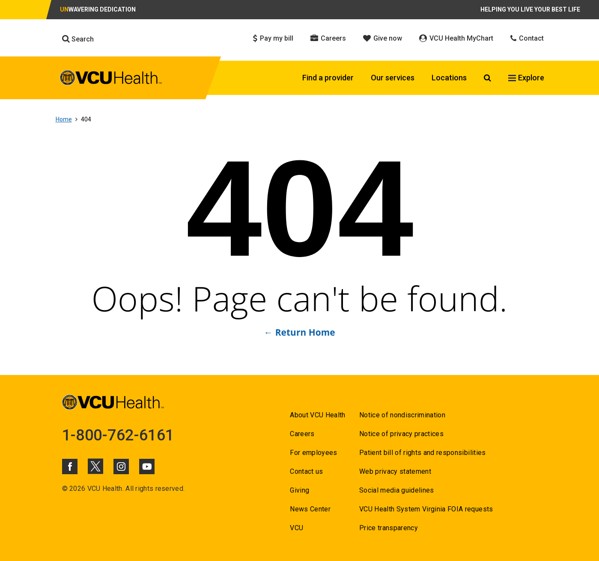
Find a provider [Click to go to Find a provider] (328, 77)
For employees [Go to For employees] (313, 453)
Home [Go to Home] (64, 119)
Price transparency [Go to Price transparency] (388, 528)
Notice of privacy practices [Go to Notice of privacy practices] (401, 434)
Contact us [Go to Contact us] (306, 471)
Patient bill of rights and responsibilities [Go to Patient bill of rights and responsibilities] (422, 453)
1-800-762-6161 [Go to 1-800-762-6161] (118, 435)
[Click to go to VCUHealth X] (95, 466)
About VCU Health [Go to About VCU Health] (317, 415)
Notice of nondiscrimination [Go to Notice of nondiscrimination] (402, 415)
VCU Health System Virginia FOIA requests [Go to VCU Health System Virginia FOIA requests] (426, 509)
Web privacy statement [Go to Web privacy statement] (395, 471)
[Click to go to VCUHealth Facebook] (69, 466)
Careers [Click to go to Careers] (328, 38)
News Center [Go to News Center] (310, 509)
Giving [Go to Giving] (299, 490)
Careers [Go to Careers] (302, 434)
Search (78, 39)
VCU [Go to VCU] (296, 528)
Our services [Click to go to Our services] (392, 77)
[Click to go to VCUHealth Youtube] (147, 466)
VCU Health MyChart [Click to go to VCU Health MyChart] (456, 38)
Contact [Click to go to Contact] (527, 38)
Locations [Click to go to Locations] (449, 77)
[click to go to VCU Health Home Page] (111, 79)
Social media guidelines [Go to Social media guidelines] (396, 490)
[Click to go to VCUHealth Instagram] (121, 466)
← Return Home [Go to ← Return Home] (299, 332)
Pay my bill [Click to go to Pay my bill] (273, 38)
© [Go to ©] (65, 488)
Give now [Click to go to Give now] (382, 38)
